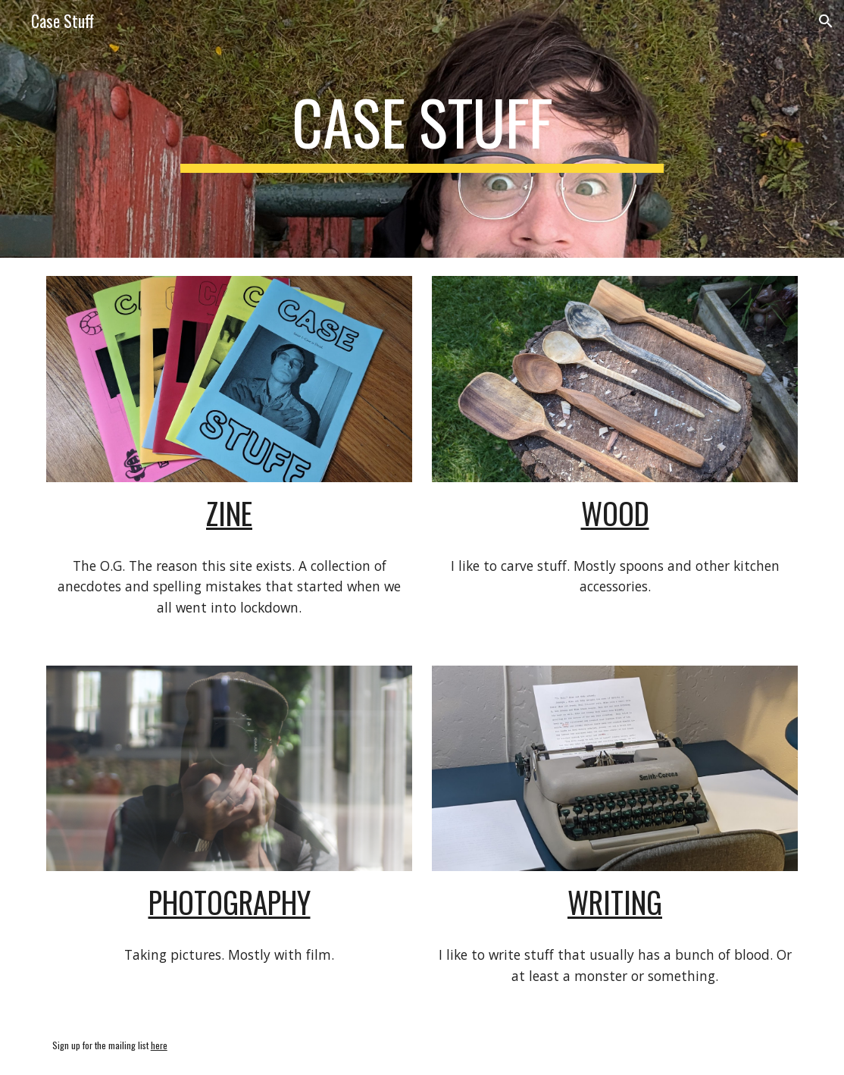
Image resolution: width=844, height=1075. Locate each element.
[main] (421, 129)
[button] (826, 21)
